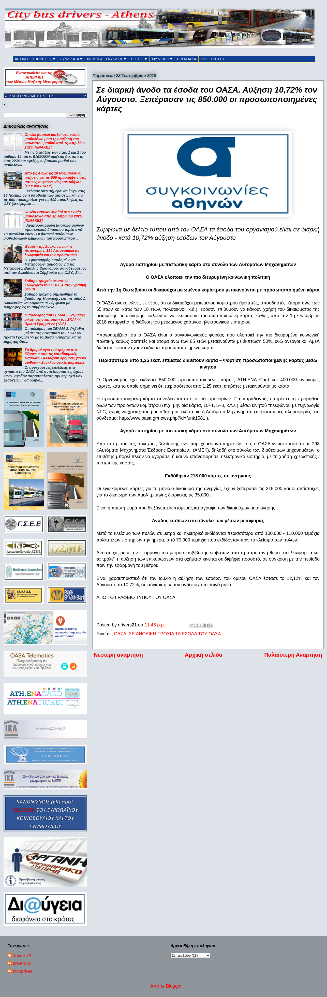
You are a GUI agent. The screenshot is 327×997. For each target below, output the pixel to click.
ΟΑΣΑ (120, 633)
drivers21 (22, 955)
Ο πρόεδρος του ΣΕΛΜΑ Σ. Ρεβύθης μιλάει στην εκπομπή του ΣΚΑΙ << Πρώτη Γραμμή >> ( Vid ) (55, 319)
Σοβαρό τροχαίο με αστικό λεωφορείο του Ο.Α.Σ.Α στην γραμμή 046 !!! (55, 285)
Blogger (174, 986)
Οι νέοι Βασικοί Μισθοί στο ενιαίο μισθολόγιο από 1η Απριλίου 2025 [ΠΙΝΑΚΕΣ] (53, 216)
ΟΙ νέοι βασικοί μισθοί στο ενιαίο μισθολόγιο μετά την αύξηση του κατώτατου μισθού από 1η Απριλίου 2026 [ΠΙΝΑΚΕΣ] (55, 141)
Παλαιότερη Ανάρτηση (293, 655)
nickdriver (22, 971)
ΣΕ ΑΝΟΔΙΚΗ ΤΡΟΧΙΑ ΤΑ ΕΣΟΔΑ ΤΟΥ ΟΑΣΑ (175, 633)
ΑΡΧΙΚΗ (21, 59)
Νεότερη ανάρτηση (118, 655)
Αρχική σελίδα (203, 655)
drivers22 (22, 963)
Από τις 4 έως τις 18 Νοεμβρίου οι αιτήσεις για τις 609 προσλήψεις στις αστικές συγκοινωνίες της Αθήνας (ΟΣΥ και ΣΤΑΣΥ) (55, 179)
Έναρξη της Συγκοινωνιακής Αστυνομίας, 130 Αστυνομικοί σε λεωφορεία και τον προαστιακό (52, 250)
